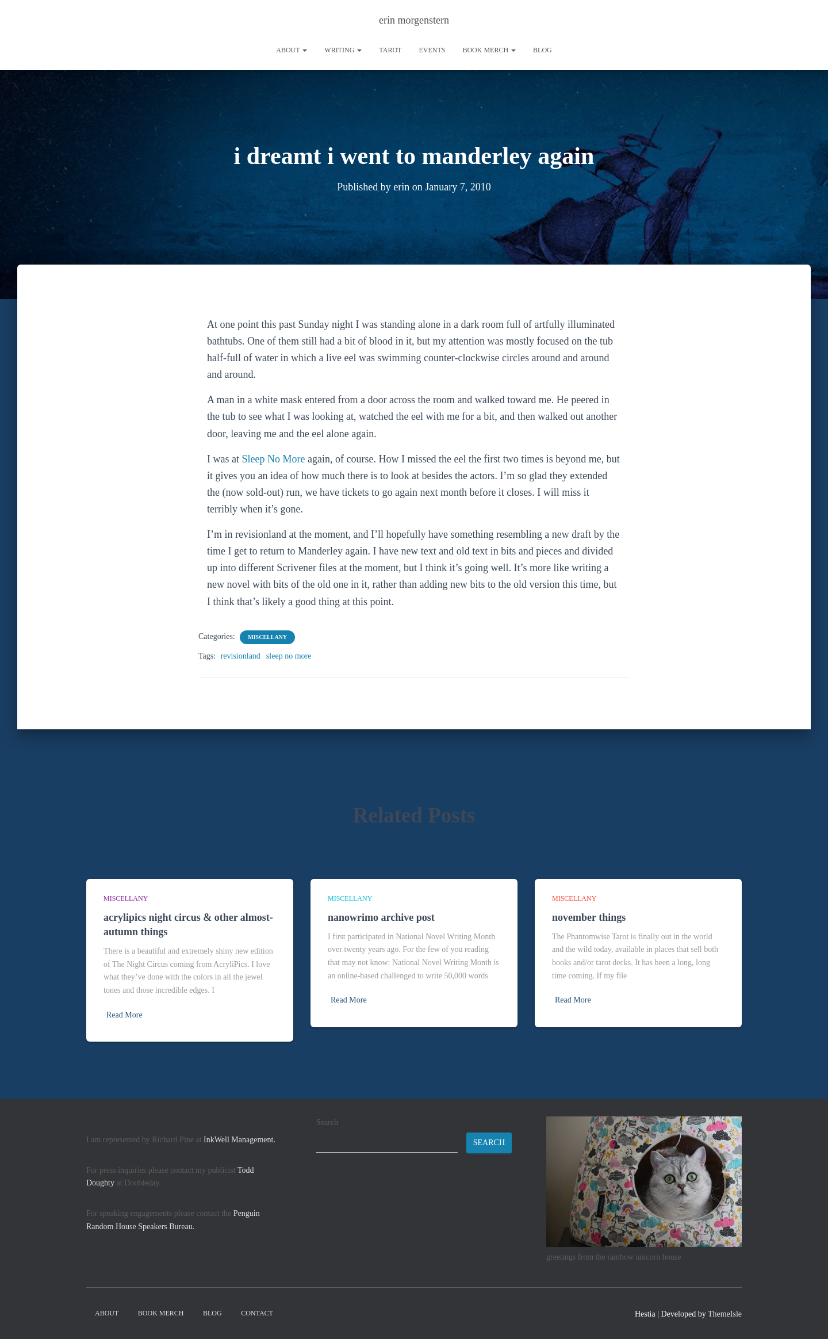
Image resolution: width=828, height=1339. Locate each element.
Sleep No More (273, 459)
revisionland (240, 656)
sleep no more (289, 656)
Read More (124, 1015)
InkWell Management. (239, 1139)
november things (589, 917)
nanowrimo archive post (381, 917)
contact (257, 1313)
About (291, 50)
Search (327, 1122)
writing (343, 50)
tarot (390, 50)
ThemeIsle (725, 1314)
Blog (542, 50)
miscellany (267, 637)
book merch (489, 50)
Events (432, 50)
